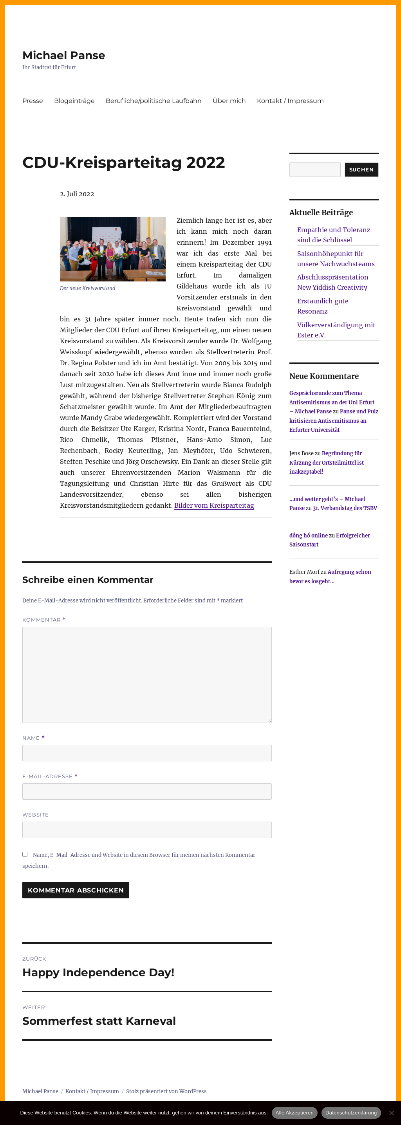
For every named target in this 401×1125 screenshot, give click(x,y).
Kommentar (44, 620)
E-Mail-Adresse (50, 776)
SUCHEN (361, 169)
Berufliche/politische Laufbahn (154, 101)
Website (35, 814)
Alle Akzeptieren (295, 1113)
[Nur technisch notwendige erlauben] (391, 1113)
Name (33, 738)
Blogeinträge (74, 101)
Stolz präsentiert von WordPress (166, 1091)
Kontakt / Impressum (290, 101)
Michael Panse (63, 55)
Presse (32, 101)
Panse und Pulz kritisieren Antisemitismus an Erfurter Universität (333, 420)
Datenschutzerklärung (351, 1113)
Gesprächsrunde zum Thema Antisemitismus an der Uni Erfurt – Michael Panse (331, 402)
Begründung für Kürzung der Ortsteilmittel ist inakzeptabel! (326, 462)
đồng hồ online (308, 535)
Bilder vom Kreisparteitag (214, 505)
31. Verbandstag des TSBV (345, 508)
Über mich (229, 101)
